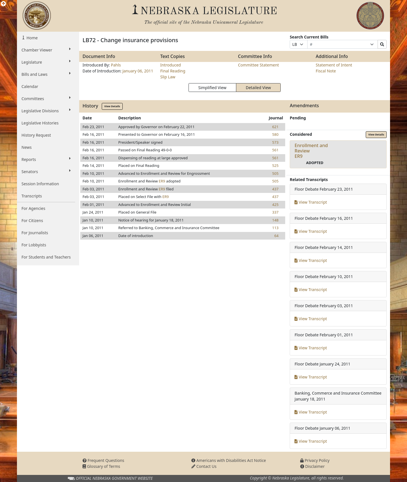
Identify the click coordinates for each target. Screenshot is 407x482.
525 (275, 165)
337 (275, 212)
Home (31, 37)
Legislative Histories (40, 123)
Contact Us (204, 466)
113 (275, 227)
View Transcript (311, 202)
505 (275, 173)
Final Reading (172, 71)
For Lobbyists (33, 245)
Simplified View (212, 87)
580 (275, 134)
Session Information (40, 183)
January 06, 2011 (137, 71)
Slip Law (167, 76)
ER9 (162, 181)
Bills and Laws (46, 74)
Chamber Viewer (46, 50)
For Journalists (34, 232)
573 (275, 142)
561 (275, 149)
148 (275, 220)
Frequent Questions (103, 460)
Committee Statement (258, 65)
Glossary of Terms (101, 466)
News (26, 147)
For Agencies (33, 208)
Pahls (116, 65)
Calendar (29, 86)
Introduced (170, 65)
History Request (36, 135)
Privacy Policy (315, 460)
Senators (46, 171)
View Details (112, 106)
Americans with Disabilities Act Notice (228, 460)
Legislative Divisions (46, 110)
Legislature (46, 62)
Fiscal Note (326, 71)
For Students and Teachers (46, 257)
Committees (46, 98)
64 (276, 235)
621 (275, 126)
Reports (46, 159)
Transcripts (31, 196)
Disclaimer (312, 466)
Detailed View (258, 87)
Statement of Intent (334, 65)
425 (275, 204)
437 (275, 188)
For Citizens (32, 220)
